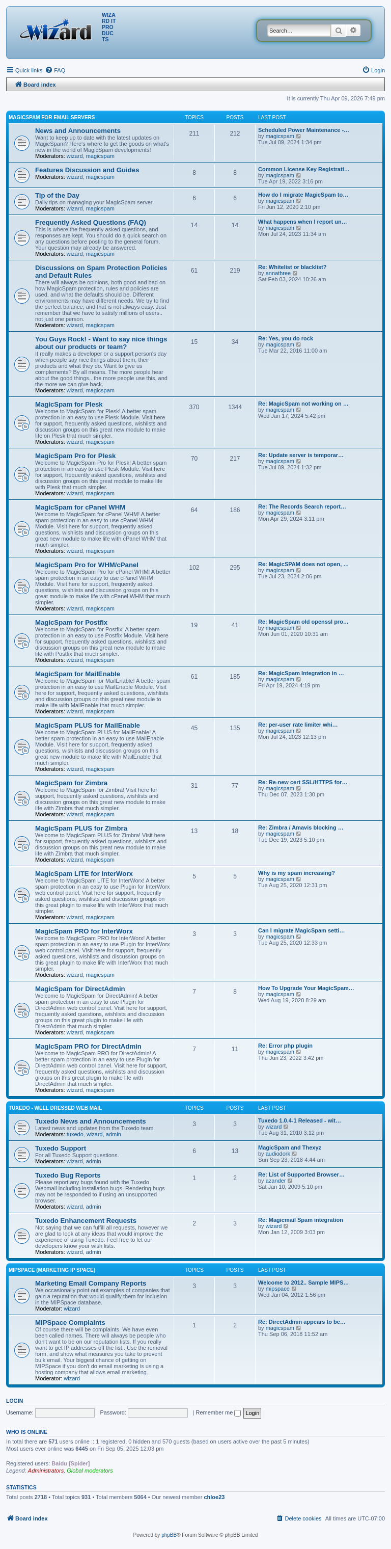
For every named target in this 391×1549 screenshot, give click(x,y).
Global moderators (90, 1470)
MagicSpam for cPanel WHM (80, 507)
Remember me (218, 1412)
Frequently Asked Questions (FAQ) (90, 222)
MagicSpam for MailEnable (77, 674)
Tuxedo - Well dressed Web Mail (55, 1108)
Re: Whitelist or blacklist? (292, 267)
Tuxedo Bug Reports (68, 1175)
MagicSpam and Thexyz (289, 1147)
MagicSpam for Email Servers (52, 117)
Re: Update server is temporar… (301, 455)
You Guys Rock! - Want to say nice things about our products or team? (101, 343)
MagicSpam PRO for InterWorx (84, 931)
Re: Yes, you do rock (285, 338)
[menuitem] (55, 70)
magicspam (100, 156)
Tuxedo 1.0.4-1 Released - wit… (299, 1120)
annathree (278, 273)
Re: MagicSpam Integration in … (301, 673)
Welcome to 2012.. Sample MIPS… (303, 1282)
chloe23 (214, 1497)
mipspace (278, 1289)
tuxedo (75, 1134)
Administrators (46, 1470)
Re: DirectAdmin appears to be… (302, 1322)
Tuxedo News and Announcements (90, 1121)
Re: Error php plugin (285, 1046)
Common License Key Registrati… (304, 169)
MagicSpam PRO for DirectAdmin (88, 1046)
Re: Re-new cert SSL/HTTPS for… (302, 782)
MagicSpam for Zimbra (71, 783)
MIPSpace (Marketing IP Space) (52, 1270)
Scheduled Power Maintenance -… (303, 130)
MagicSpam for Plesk (69, 404)
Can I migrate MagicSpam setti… (301, 930)
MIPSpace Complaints (70, 1322)
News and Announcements (78, 131)
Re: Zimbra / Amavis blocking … (301, 827)
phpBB (169, 1535)
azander (276, 1181)
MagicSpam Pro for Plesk (75, 456)
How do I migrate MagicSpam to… (303, 195)
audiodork (278, 1154)
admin (113, 1134)
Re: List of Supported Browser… (301, 1174)
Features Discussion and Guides (87, 170)
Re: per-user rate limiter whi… (298, 725)
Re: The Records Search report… (302, 506)
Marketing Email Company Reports (90, 1283)
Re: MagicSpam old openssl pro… (303, 622)
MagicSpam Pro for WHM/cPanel (86, 565)
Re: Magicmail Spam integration (300, 1220)
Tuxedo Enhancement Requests (85, 1220)
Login (14, 1401)
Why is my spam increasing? (296, 873)
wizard (75, 156)
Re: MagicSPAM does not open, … (303, 564)
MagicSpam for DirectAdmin (80, 989)
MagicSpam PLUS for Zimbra (81, 828)
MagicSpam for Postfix (71, 622)
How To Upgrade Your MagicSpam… (306, 988)
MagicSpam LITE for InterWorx (84, 873)
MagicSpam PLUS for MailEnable (87, 725)
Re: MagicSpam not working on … (303, 403)
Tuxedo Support (60, 1148)
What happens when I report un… (302, 222)
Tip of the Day (57, 195)
